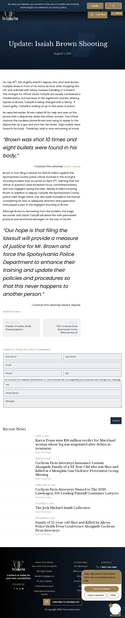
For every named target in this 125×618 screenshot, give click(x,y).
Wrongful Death (44, 571)
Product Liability (44, 581)
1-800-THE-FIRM (108, 567)
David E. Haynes (72, 166)
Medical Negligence (44, 576)
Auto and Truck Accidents (44, 566)
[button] (117, 13)
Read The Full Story (43, 452)
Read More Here (11, 311)
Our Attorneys (80, 566)
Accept (95, 6)
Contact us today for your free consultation (18, 577)
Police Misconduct (44, 586)
